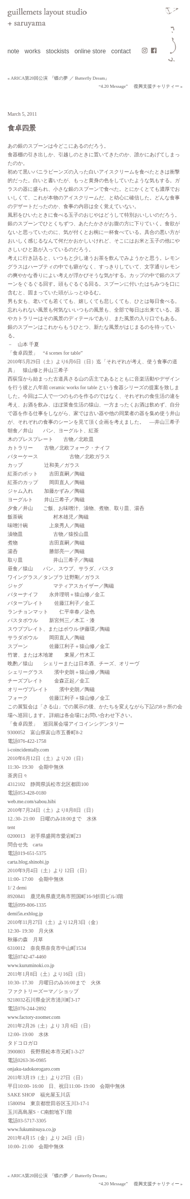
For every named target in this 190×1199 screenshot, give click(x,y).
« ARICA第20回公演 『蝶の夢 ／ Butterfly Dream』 (59, 78)
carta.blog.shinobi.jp (28, 862)
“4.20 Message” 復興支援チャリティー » (140, 86)
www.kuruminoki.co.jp (31, 965)
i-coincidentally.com (28, 749)
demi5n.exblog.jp (25, 913)
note (13, 51)
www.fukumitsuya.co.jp (32, 1129)
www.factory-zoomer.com (34, 1017)
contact (121, 51)
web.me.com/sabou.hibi (32, 801)
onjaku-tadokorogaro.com (34, 1069)
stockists (57, 51)
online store (90, 51)
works (33, 51)
